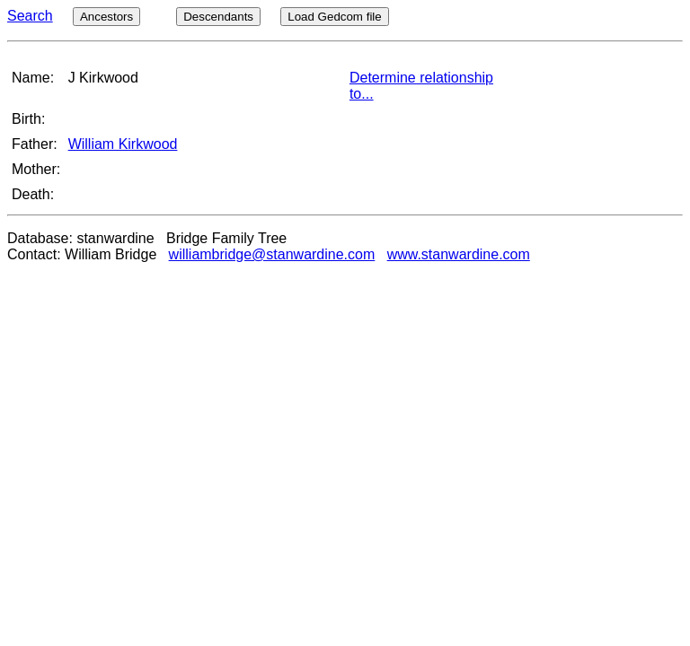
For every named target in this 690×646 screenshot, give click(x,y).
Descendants (218, 16)
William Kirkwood (123, 144)
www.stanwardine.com (458, 254)
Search (30, 15)
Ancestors (106, 16)
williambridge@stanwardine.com (272, 254)
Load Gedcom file (334, 16)
